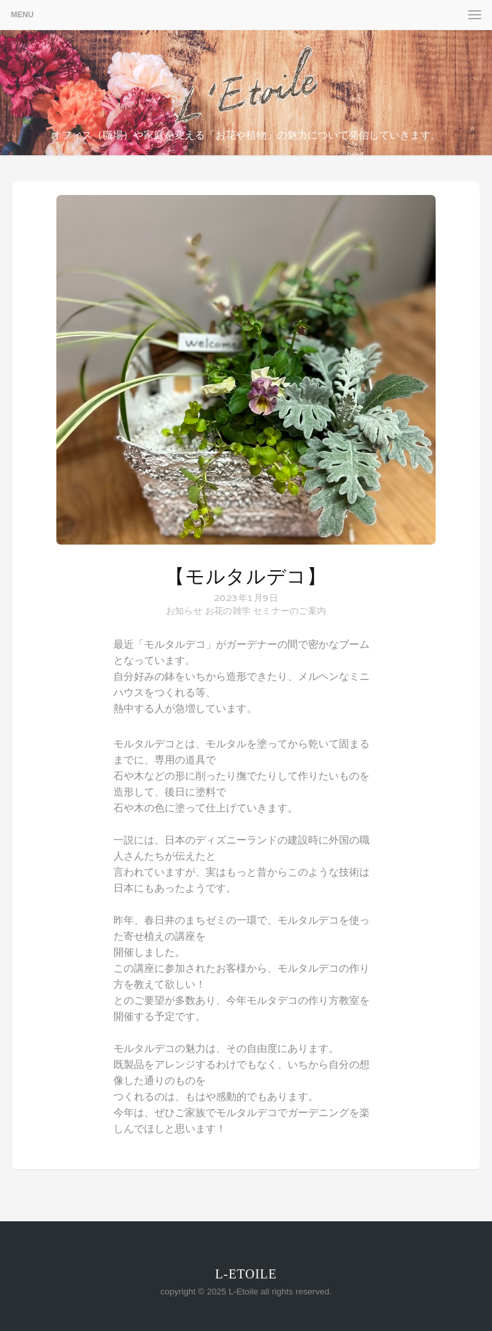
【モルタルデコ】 (246, 576)
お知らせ (184, 611)
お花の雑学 (228, 611)
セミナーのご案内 (289, 611)
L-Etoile (246, 1274)
